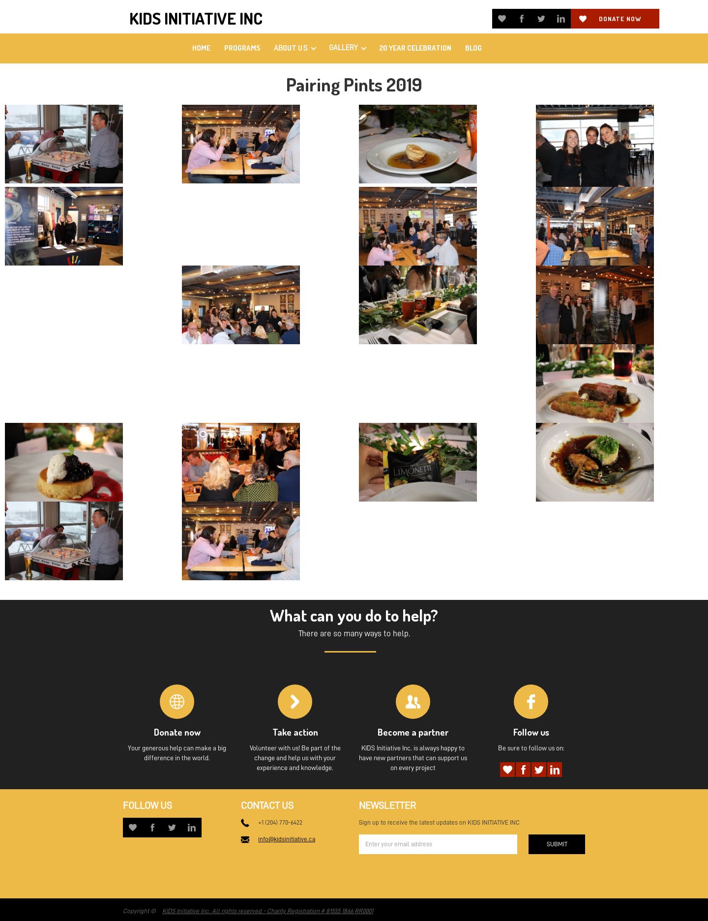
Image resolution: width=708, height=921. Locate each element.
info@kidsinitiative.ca (286, 839)
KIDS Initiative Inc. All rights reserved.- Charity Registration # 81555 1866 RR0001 (267, 911)
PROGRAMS (242, 48)
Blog (473, 48)
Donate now (620, 19)
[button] (294, 48)
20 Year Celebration (415, 48)
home (201, 48)
